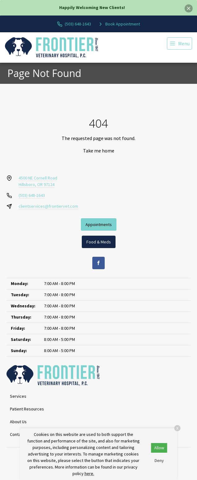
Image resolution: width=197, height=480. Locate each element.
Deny (159, 460)
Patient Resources (27, 409)
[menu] (179, 43)
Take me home (98, 150)
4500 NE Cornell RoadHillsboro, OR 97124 (38, 181)
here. (89, 473)
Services (18, 396)
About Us (18, 421)
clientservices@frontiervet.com (48, 206)
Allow (159, 448)
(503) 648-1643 (32, 195)
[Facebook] (98, 263)
